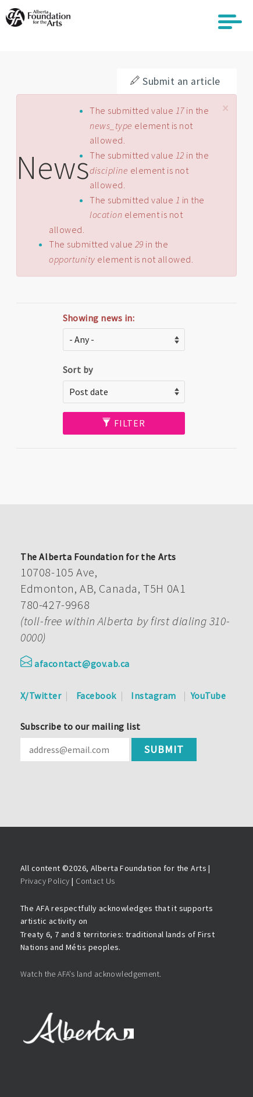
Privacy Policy (45, 881)
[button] (225, 108)
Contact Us (95, 881)
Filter (123, 423)
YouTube (208, 695)
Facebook (96, 695)
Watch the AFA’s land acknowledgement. (91, 974)
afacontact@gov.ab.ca (75, 663)
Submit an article (175, 81)
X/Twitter (40, 695)
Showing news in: (99, 318)
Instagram (153, 695)
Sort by (78, 369)
